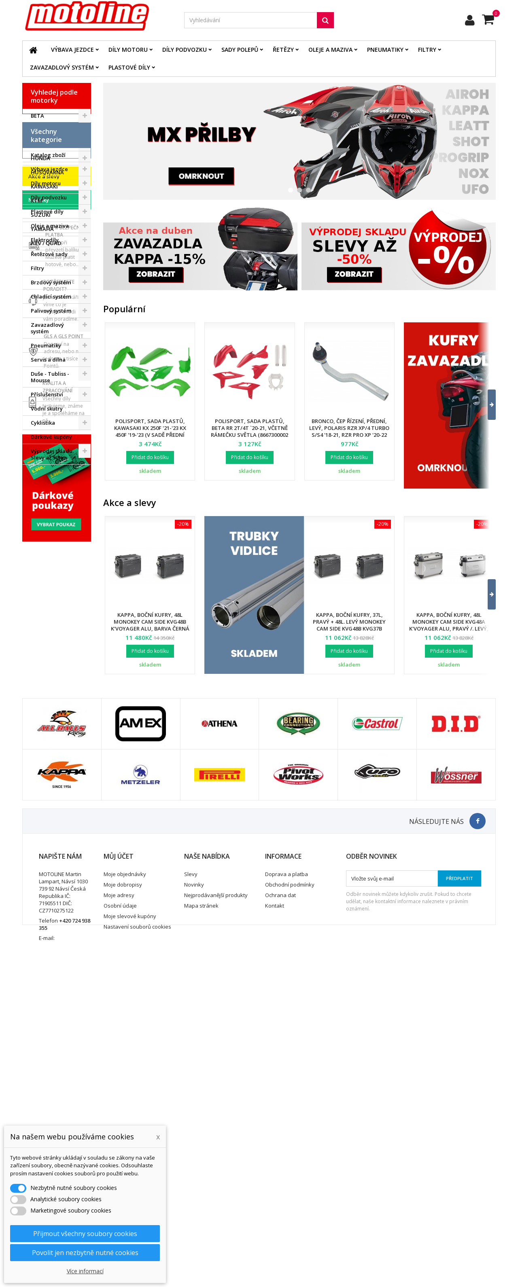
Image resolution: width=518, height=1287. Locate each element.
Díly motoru (128, 49)
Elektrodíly (45, 376)
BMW (37, 129)
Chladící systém (51, 433)
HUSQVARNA (47, 172)
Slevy (190, 1181)
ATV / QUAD (46, 243)
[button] (487, 404)
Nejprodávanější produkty (216, 1202)
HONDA (40, 158)
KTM (36, 200)
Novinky (38, 643)
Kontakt (274, 1212)
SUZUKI (41, 214)
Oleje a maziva (330, 49)
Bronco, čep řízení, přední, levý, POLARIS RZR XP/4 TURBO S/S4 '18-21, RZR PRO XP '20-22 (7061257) (349, 431)
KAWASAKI (44, 186)
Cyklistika (43, 559)
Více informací (85, 1271)
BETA (37, 115)
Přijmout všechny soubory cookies (85, 1233)
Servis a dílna (48, 496)
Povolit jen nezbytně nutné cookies (85, 1252)
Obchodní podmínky (289, 1191)
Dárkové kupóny (51, 573)
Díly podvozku (184, 49)
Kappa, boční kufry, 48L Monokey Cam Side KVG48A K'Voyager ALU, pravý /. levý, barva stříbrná (448, 625)
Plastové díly (129, 67)
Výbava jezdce (72, 49)
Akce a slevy (43, 619)
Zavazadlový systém (62, 67)
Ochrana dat (280, 1202)
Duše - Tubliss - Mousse (50, 514)
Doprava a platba (286, 1181)
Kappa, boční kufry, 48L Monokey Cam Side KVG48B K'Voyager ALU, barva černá (150, 621)
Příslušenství (47, 531)
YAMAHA (42, 229)
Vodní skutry (47, 545)
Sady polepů (239, 49)
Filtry (427, 49)
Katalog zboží (48, 291)
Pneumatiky (385, 49)
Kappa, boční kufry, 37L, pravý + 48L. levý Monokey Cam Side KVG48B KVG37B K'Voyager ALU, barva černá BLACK (349, 628)
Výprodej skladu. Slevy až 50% (52, 591)
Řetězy (283, 49)
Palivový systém (51, 447)
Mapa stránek (201, 1212)
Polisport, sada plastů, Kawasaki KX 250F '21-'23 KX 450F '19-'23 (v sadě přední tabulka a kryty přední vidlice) (150, 434)
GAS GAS (42, 144)
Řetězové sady (49, 390)
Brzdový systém (51, 419)
